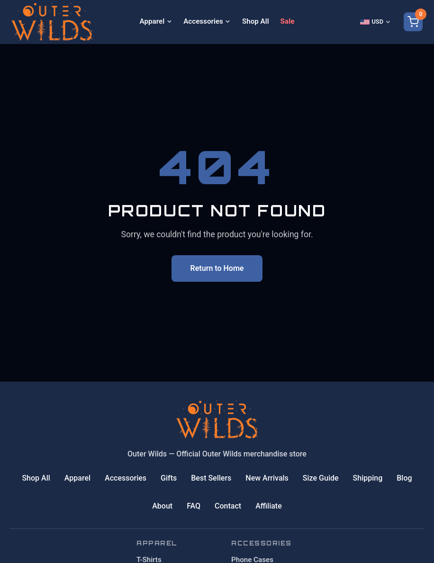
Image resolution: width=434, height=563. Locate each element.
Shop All (255, 21)
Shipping (368, 478)
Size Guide (321, 478)
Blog (404, 478)
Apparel (156, 21)
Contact (228, 505)
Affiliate (268, 505)
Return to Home (217, 268)
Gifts (169, 478)
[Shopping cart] (413, 21)
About (162, 505)
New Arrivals (267, 478)
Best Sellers (211, 478)
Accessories (207, 21)
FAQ (193, 505)
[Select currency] (375, 22)
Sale (287, 21)
